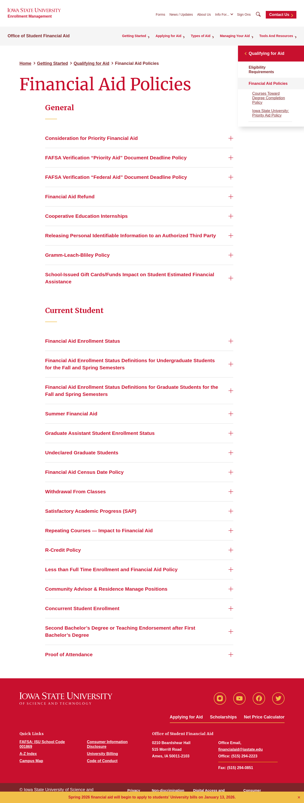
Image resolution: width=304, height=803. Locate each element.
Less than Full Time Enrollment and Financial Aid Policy (111, 569)
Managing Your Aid (235, 36)
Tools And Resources (276, 36)
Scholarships (223, 717)
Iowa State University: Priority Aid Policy (270, 113)
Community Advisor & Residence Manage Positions (106, 589)
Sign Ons (244, 14)
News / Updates (181, 14)
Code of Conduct (102, 761)
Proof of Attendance (69, 654)
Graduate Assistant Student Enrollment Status (100, 433)
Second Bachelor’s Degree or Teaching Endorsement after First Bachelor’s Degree (120, 631)
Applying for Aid (168, 36)
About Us (204, 14)
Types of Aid (200, 36)
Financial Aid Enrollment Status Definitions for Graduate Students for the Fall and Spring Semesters (131, 390)
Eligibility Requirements (261, 69)
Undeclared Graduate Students (81, 452)
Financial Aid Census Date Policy (84, 472)
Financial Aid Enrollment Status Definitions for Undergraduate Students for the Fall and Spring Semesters (130, 364)
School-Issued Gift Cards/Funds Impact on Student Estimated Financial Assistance (129, 278)
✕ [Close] (298, 797)
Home (25, 63)
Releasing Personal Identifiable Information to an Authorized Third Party (130, 235)
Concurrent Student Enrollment (82, 608)
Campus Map (31, 761)
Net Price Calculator (264, 717)
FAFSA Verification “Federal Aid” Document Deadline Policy (116, 177)
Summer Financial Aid (71, 413)
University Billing (102, 754)
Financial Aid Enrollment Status (82, 341)
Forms (160, 14)
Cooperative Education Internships (86, 216)
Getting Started (134, 36)
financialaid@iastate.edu (240, 749)
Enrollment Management (30, 16)
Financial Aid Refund (70, 196)
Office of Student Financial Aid (39, 35)
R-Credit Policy (63, 550)
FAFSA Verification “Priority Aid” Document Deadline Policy (116, 157)
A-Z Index (28, 754)
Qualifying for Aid (91, 63)
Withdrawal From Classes (75, 491)
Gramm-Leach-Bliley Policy (77, 255)
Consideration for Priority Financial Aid (91, 138)
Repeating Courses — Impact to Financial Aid (99, 530)
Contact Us (279, 15)
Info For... (222, 14)
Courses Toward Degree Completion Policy (268, 98)
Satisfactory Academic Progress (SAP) (90, 511)
